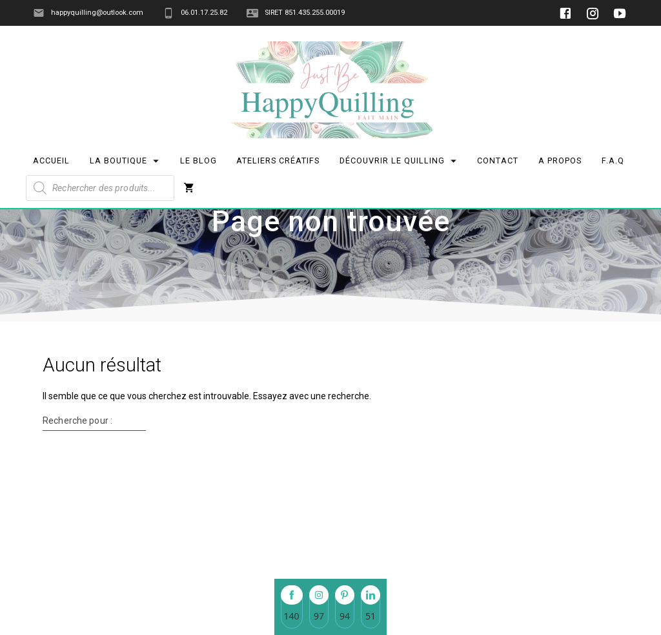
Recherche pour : (77, 504)
